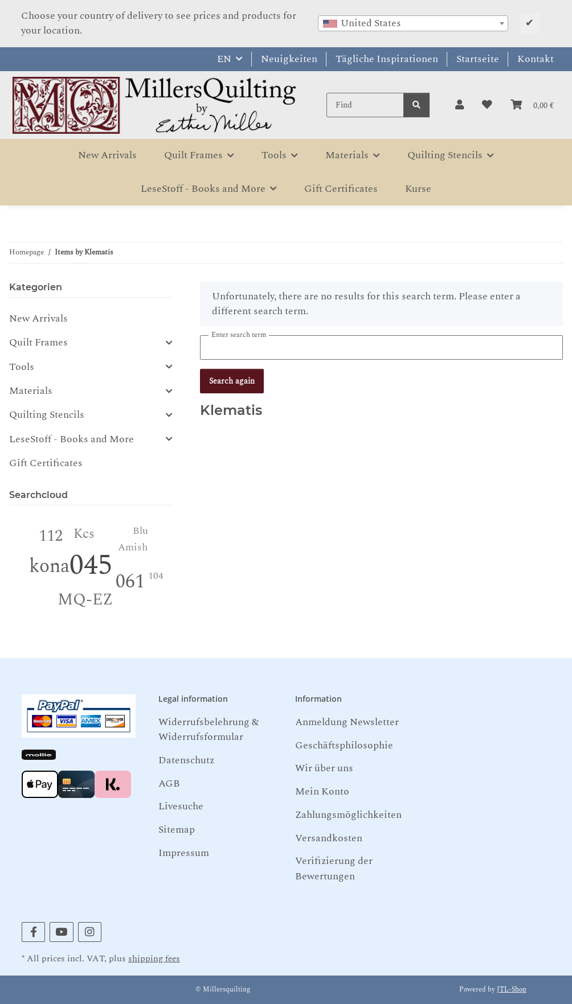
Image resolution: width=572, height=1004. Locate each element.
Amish (133, 547)
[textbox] (413, 23)
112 (51, 536)
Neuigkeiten (289, 59)
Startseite (477, 59)
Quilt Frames (38, 342)
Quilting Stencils (46, 415)
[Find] (365, 105)
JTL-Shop (511, 989)
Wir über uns (324, 768)
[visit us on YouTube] (61, 932)
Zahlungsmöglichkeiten (348, 814)
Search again (232, 381)
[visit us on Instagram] (89, 932)
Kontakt (535, 59)
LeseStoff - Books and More (71, 439)
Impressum (183, 853)
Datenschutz (186, 760)
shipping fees (154, 958)
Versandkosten (328, 838)
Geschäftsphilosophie (344, 745)
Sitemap (176, 829)
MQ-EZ (85, 599)
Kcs (84, 534)
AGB (169, 783)
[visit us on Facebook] (33, 932)
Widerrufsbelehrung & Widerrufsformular (208, 729)
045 (91, 565)
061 (130, 581)
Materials (30, 391)
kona (49, 566)
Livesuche (180, 806)
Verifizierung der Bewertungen (334, 868)
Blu (140, 530)
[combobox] (413, 23)
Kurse (418, 188)
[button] (459, 105)
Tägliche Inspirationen (387, 59)
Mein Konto (322, 791)
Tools (21, 367)
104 (156, 575)
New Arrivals (38, 318)
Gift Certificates (46, 463)
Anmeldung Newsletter (347, 722)
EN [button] (224, 59)
